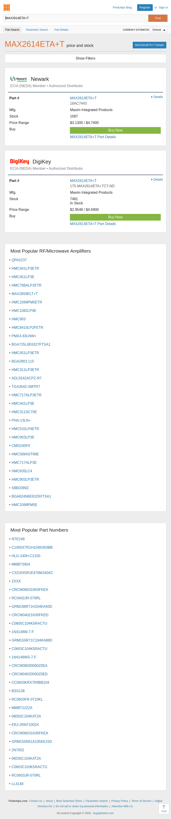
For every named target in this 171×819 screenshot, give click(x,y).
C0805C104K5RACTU (29, 623)
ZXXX (16, 581)
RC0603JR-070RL (26, 775)
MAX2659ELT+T (25, 294)
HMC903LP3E (23, 437)
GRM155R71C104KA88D (32, 640)
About (49, 801)
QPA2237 (19, 260)
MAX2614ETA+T (83, 98)
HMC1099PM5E (24, 505)
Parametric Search (97, 801)
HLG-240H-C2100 (26, 556)
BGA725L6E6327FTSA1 (31, 344)
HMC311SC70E (24, 412)
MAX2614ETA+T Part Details (93, 137)
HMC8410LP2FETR (27, 327)
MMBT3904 (21, 564)
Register (145, 7)
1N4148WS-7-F (24, 657)
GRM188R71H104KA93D (32, 606)
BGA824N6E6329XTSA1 (31, 496)
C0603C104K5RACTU (29, 649)
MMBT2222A (22, 708)
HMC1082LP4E (24, 311)
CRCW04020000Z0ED (30, 674)
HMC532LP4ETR (25, 429)
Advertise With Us (122, 806)
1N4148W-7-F (23, 632)
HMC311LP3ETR (25, 370)
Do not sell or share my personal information (82, 806)
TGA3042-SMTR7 (26, 387)
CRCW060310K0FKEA (30, 590)
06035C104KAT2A (26, 758)
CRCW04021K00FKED (30, 615)
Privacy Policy (119, 801)
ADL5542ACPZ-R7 (27, 378)
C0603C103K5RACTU (29, 767)
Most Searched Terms (69, 801)
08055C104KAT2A (26, 716)
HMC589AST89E (25, 454)
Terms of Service (141, 801)
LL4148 (17, 784)
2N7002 (18, 750)
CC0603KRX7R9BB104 (30, 682)
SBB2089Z (20, 488)
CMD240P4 (21, 446)
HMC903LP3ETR (25, 479)
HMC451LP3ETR (25, 353)
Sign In (163, 7)
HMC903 (19, 319)
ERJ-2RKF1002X (25, 725)
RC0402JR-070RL (26, 598)
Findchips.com (7, 7)
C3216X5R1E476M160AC (32, 573)
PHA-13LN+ (21, 420)
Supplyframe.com (103, 813)
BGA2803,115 (23, 361)
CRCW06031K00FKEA (30, 733)
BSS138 (18, 691)
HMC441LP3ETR (25, 268)
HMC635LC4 (22, 471)
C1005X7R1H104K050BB (32, 547)
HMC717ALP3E (24, 462)
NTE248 (18, 539)
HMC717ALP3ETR (26, 395)
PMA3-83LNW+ (24, 336)
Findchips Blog (122, 7)
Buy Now (115, 130)
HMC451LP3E (23, 277)
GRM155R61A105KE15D (32, 741)
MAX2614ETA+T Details (149, 45)
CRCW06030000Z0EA (29, 666)
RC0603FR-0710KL (27, 699)
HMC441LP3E (23, 403)
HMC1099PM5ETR (27, 302)
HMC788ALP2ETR (26, 285)
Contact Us (35, 801)
